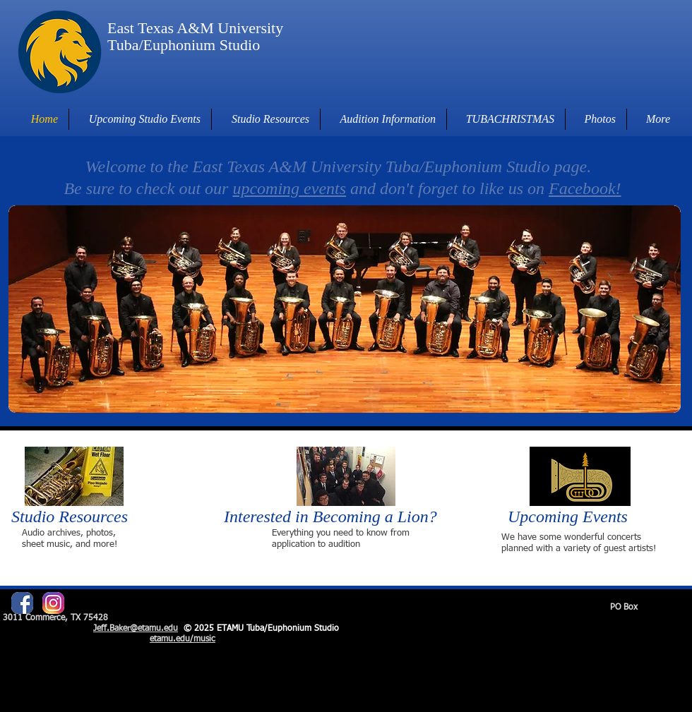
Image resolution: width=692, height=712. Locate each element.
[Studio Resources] (78, 517)
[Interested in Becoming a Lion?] (342, 517)
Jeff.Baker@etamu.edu (135, 628)
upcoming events (289, 188)
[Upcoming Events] (580, 517)
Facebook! (585, 188)
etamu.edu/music (182, 639)
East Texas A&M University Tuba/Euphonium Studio (195, 36)
